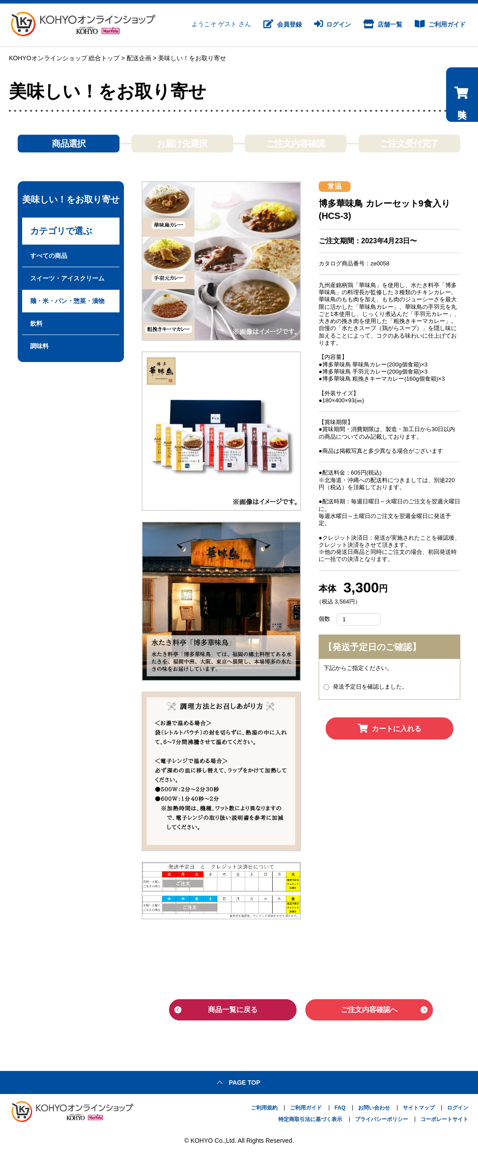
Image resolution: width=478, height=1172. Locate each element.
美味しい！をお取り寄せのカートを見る (461, 153)
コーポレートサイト (444, 1118)
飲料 (36, 323)
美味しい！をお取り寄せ (192, 58)
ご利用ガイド (440, 24)
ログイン (332, 24)
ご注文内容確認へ (369, 1009)
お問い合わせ (374, 1107)
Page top (244, 1081)
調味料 (39, 346)
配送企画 (139, 58)
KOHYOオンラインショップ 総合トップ (64, 58)
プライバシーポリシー (381, 1118)
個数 (324, 618)
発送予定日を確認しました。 (366, 686)
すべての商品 (48, 255)
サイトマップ (419, 1107)
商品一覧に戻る (233, 1009)
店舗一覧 (382, 24)
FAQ (340, 1107)
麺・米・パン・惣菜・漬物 (67, 300)
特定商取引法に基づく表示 (310, 1118)
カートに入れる (389, 728)
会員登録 (282, 24)
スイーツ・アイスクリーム (67, 278)
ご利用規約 (264, 1107)
